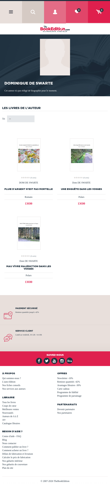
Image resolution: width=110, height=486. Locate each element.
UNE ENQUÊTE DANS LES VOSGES (81, 189)
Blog (4, 440)
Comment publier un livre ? (15, 447)
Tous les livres (9, 402)
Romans (28, 197)
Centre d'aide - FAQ (11, 436)
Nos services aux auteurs (14, 389)
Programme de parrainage (69, 396)
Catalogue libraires (11, 423)
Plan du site (7, 468)
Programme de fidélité (67, 392)
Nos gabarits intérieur (12, 461)
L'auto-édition (8, 382)
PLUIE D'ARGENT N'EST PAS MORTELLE (28, 189)
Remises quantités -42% (68, 382)
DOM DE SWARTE (28, 183)
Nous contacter (9, 443)
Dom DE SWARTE (81, 183)
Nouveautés (7, 413)
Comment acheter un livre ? (15, 450)
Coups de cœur (9, 406)
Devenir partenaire (66, 409)
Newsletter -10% (65, 378)
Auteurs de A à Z (10, 416)
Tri (3, 119)
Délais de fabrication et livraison (17, 454)
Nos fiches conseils (11, 385)
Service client (24, 331)
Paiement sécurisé (26, 308)
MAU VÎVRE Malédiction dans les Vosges (28, 267)
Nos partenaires (64, 413)
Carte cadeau (63, 389)
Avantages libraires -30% (69, 385)
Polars (81, 197)
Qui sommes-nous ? (11, 378)
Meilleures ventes (10, 409)
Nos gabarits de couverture (14, 464)
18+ (4, 420)
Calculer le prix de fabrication (16, 457)
